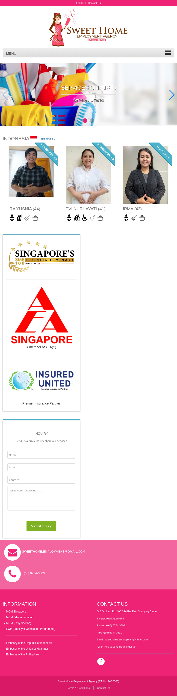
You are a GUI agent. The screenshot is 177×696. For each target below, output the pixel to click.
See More (48, 139)
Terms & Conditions (78, 688)
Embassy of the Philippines (22, 654)
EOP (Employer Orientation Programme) (30, 629)
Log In (79, 3)
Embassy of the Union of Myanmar (27, 648)
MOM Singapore (16, 611)
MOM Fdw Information (19, 617)
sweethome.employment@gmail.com (126, 639)
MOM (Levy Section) (18, 623)
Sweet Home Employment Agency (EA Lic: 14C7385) (88, 681)
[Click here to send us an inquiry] (116, 646)
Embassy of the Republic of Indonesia (29, 643)
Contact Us (94, 3)
